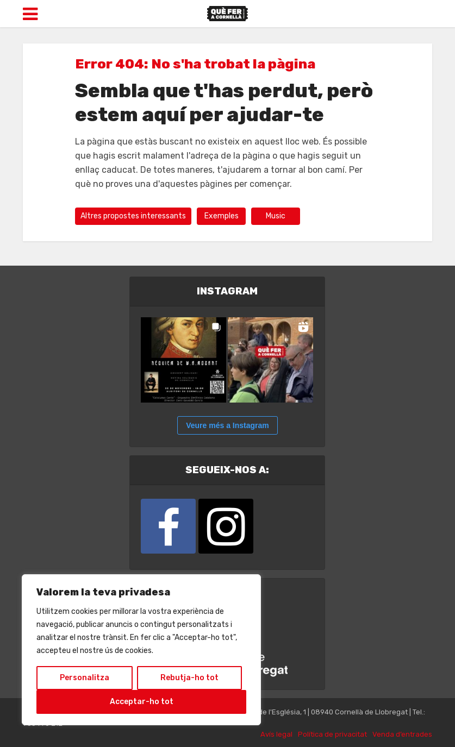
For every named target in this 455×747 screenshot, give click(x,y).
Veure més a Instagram (227, 425)
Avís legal (276, 734)
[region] (141, 649)
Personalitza (84, 677)
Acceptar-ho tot (141, 701)
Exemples (221, 216)
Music (275, 216)
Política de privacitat (332, 734)
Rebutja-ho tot (189, 677)
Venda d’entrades (402, 734)
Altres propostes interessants (133, 216)
